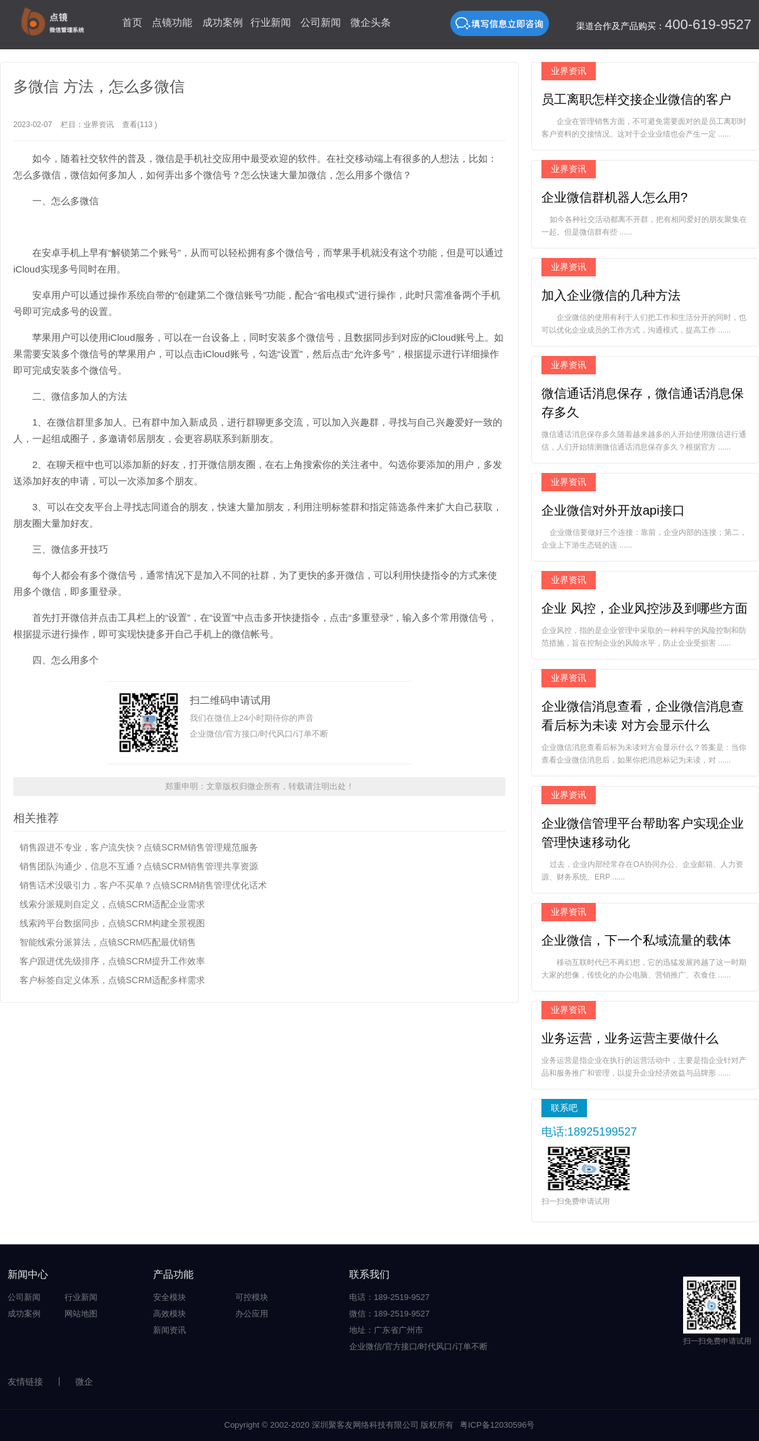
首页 (132, 22)
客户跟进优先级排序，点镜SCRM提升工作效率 (112, 961)
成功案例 (222, 22)
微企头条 (370, 22)
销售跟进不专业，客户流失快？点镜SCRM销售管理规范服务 (139, 847)
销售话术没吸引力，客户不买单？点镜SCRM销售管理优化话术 (143, 885)
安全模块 (169, 1297)
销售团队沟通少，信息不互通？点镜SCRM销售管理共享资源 (139, 866)
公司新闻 (320, 22)
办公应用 (251, 1313)
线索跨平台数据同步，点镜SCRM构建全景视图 (112, 923)
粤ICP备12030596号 (497, 1425)
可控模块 (251, 1297)
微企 (84, 1382)
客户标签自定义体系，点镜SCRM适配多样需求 (112, 980)
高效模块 (169, 1313)
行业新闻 (270, 22)
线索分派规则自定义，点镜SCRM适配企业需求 (112, 904)
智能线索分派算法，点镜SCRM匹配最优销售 (108, 942)
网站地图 (81, 1313)
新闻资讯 (169, 1330)
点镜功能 (172, 22)
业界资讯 (98, 124)
